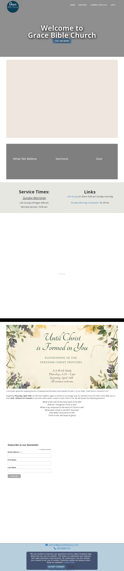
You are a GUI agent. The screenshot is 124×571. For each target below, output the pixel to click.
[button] (62, 41)
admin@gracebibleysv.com (64, 545)
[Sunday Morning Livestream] (85, 203)
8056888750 (63, 548)
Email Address (15, 452)
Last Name (12, 467)
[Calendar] (66, 223)
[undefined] (24, 161)
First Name (12, 460)
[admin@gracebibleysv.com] (92, 482)
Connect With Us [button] (99, 5)
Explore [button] (83, 5)
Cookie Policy (69, 562)
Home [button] (72, 5)
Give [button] (113, 5)
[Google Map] (94, 458)
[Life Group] (72, 196)
